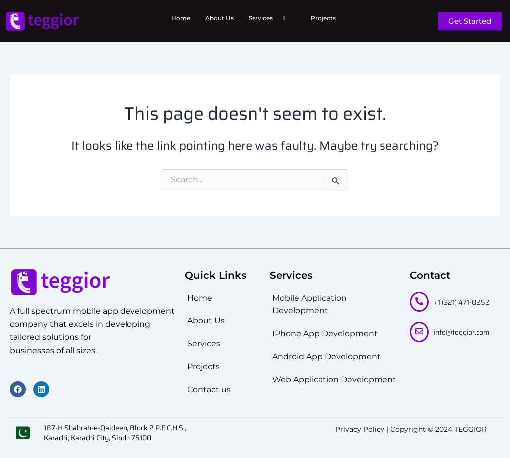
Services (271, 18)
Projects (323, 18)
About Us (219, 18)
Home (180, 18)
